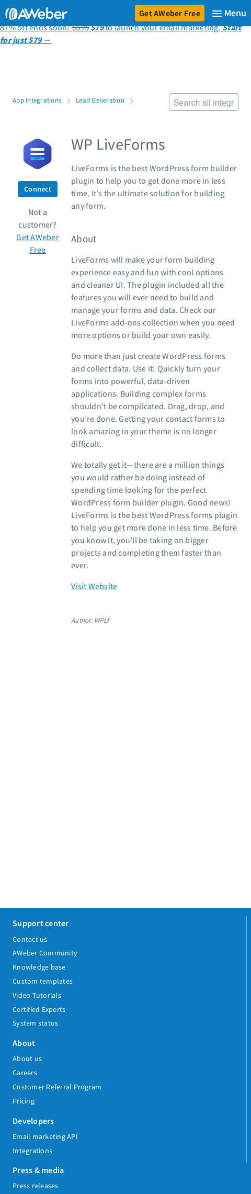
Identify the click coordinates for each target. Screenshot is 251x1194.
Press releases (36, 1185)
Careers (25, 1072)
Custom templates (43, 981)
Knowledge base (39, 967)
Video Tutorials (37, 995)
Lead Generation (100, 100)
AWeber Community (45, 953)
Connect (37, 189)
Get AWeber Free (169, 13)
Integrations (32, 1150)
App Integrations (37, 100)
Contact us (30, 939)
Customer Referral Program (57, 1086)
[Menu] (229, 14)
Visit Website (94, 586)
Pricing (24, 1101)
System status (35, 1023)
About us (27, 1058)
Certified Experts (39, 1009)
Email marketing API (45, 1136)
